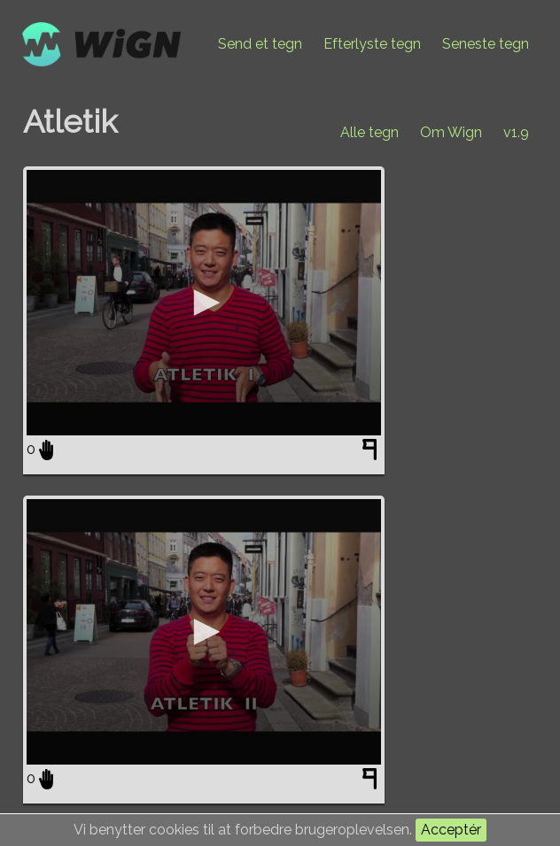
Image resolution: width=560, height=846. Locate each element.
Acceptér (451, 829)
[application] (204, 302)
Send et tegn (260, 43)
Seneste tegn (485, 43)
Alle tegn (369, 132)
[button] (203, 302)
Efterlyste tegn (372, 43)
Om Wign (451, 132)
